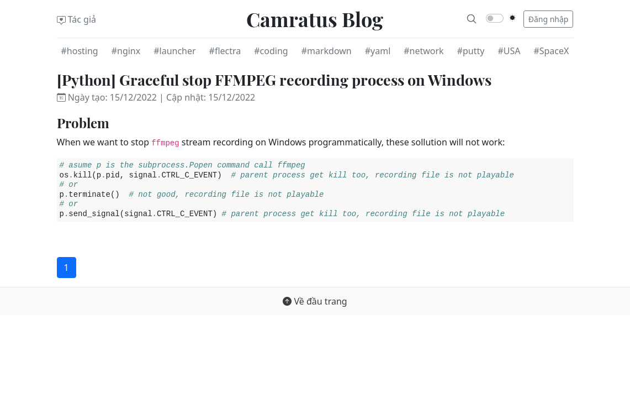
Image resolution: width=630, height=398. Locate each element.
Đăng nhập (548, 19)
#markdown (326, 51)
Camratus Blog (314, 19)
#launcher (174, 51)
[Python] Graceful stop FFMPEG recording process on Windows (274, 80)
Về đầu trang (315, 301)
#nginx (126, 51)
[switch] (495, 18)
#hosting (79, 51)
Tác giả (77, 19)
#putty (471, 51)
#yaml (378, 51)
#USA (508, 51)
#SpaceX (551, 51)
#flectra (225, 51)
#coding (271, 51)
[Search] (471, 18)
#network (423, 51)
